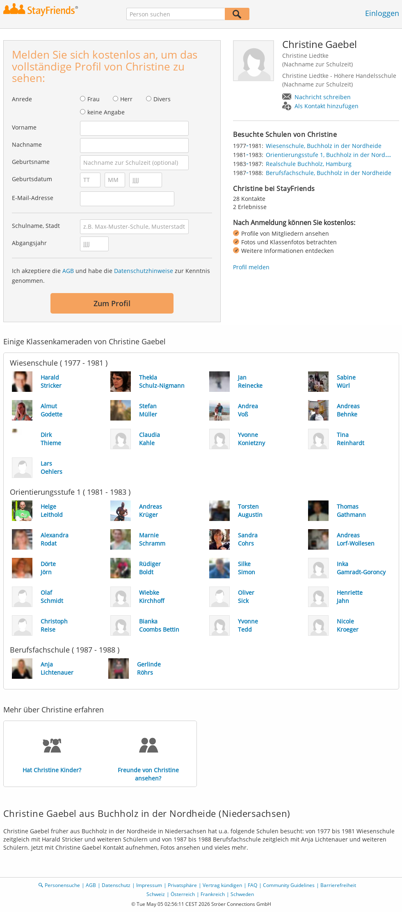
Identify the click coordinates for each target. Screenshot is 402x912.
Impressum (149, 885)
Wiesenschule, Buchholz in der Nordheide (323, 146)
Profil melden (251, 267)
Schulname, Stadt (36, 226)
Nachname (27, 144)
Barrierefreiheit (338, 885)
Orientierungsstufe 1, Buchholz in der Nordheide (333, 155)
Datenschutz (116, 885)
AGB (68, 271)
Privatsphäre (182, 885)
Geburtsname (31, 162)
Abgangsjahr (29, 243)
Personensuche (62, 885)
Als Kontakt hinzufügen (327, 106)
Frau (93, 99)
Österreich (183, 894)
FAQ (252, 885)
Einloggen (382, 13)
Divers (162, 99)
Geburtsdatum (32, 179)
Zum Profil (112, 303)
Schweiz (155, 894)
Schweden (242, 894)
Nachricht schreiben (323, 97)
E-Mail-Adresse (32, 198)
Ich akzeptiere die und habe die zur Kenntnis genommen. (111, 275)
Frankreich (213, 894)
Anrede (22, 99)
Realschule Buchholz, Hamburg (309, 164)
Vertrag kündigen (222, 885)
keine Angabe (106, 112)
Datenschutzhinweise (143, 271)
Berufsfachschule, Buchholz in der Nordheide (328, 173)
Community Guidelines (289, 885)
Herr (126, 99)
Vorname (24, 127)
